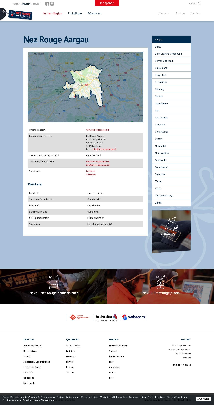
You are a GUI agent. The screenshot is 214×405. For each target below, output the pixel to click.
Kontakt (70, 367)
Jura (157, 110)
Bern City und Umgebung (168, 53)
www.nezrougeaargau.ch (97, 129)
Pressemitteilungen (118, 345)
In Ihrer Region (52, 13)
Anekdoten (114, 367)
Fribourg (159, 89)
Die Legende (29, 383)
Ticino (158, 181)
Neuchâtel (160, 146)
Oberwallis (160, 160)
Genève (159, 96)
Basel (158, 46)
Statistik (113, 351)
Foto (111, 377)
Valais (158, 188)
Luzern (158, 138)
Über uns (164, 13)
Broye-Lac (160, 75)
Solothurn (160, 174)
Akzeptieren (203, 399)
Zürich (158, 202)
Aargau (158, 39)
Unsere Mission (30, 351)
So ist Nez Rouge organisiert (36, 361)
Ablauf (26, 356)
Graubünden (161, 103)
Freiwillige (75, 13)
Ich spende (28, 377)
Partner (180, 13)
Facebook (90, 171)
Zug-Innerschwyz (164, 195)
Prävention (94, 13)
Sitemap (70, 372)
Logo (111, 361)
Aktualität (28, 372)
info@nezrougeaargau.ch (105, 149)
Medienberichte (116, 356)
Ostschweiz (161, 167)
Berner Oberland (164, 60)
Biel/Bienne (161, 67)
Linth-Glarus (161, 131)
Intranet (194, 3)
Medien (195, 13)
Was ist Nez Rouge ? (32, 345)
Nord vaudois (162, 153)
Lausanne (160, 124)
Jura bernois (161, 117)
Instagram (91, 174)
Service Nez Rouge (32, 367)
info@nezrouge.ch (182, 364)
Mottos (112, 372)
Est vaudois (161, 82)
